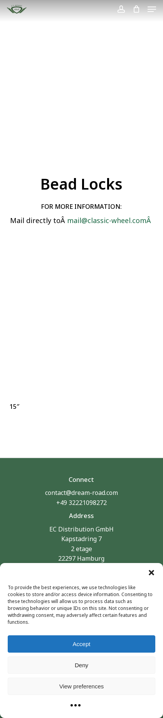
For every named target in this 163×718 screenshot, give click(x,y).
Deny (81, 665)
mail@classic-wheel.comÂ (110, 220)
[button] (151, 572)
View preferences (81, 686)
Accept (82, 644)
